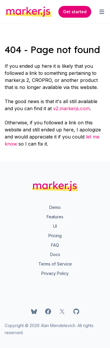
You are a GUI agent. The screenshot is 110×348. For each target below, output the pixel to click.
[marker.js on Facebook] (48, 311)
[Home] (28, 12)
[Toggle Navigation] (101, 12)
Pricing (55, 235)
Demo (55, 207)
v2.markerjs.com (71, 108)
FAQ (55, 245)
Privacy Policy (55, 273)
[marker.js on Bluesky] (34, 311)
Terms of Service (55, 263)
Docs (55, 254)
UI (55, 226)
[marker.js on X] (62, 311)
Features (55, 216)
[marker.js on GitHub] (76, 311)
